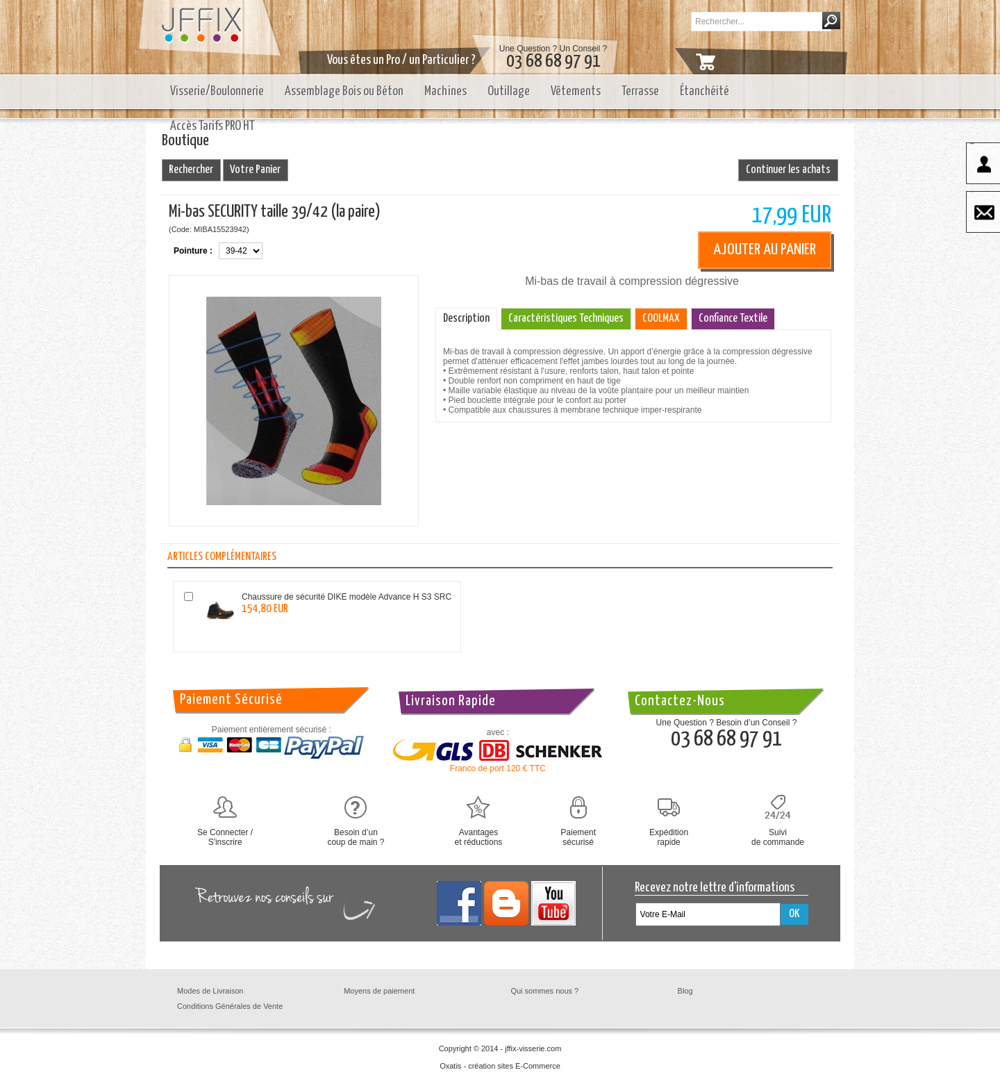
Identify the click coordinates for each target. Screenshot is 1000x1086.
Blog (685, 991)
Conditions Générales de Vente (230, 1006)
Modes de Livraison (210, 991)
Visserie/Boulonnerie (217, 91)
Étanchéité (704, 91)
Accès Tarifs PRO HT (212, 126)
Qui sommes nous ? (544, 991)
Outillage (509, 91)
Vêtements (576, 91)
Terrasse (640, 91)
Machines (445, 91)
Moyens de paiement (379, 991)
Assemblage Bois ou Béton (344, 91)
